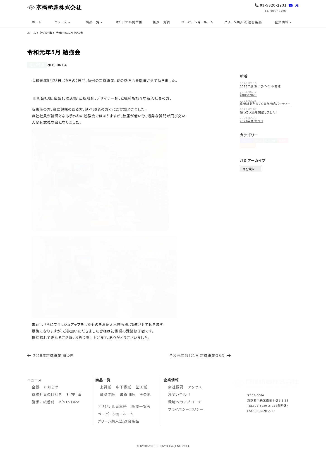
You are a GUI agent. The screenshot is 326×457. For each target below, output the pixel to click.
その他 (145, 394)
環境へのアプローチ (184, 401)
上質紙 (105, 386)
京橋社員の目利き (47, 394)
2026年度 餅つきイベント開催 (260, 86)
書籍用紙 (127, 394)
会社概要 (175, 386)
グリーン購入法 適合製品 (243, 21)
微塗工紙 (107, 394)
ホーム (37, 21)
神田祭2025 (248, 94)
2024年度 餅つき (251, 120)
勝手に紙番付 (43, 401)
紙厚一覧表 (161, 21)
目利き (261, 142)
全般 (35, 386)
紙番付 (290, 142)
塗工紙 (141, 386)
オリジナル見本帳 (129, 21)
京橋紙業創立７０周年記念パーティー (265, 103)
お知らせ (246, 142)
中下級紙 (123, 386)
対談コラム (247, 150)
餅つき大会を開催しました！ (258, 111)
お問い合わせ (179, 394)
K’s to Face (69, 401)
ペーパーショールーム (197, 21)
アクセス (195, 386)
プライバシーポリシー (186, 408)
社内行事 (35, 65)
